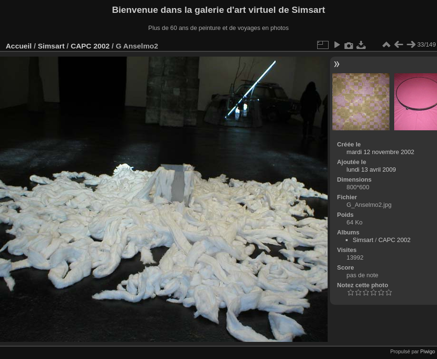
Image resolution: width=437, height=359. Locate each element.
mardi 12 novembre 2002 (380, 151)
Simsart (51, 46)
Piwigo (427, 351)
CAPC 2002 (90, 46)
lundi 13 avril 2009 (371, 169)
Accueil (19, 46)
